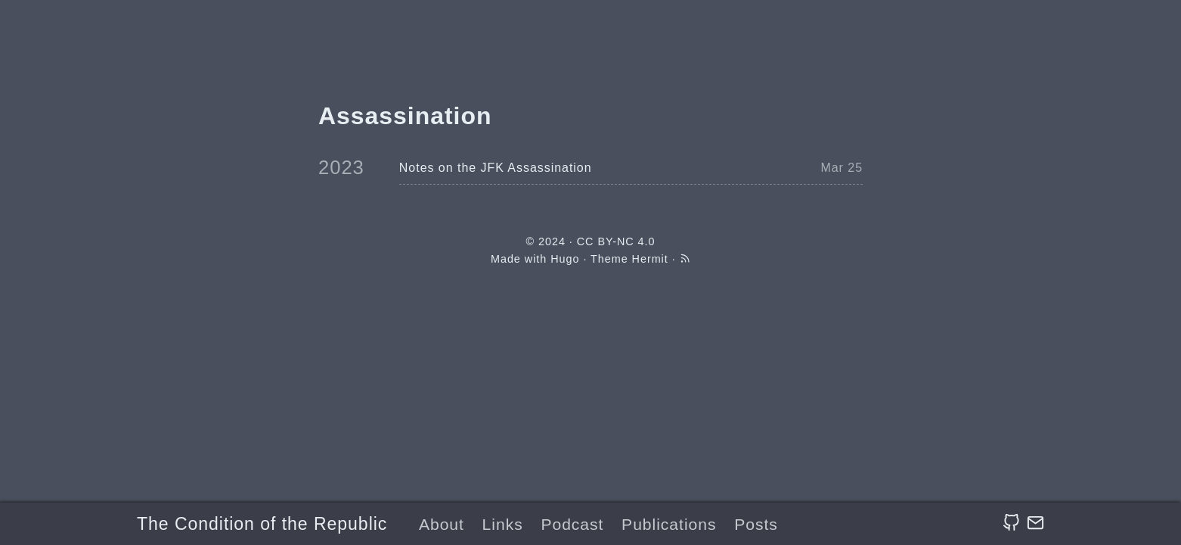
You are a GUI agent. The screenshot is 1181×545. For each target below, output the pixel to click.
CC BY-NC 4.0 (616, 241)
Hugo (564, 259)
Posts (756, 524)
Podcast (572, 524)
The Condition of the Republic (262, 524)
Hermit (650, 259)
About (441, 524)
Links (502, 524)
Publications (668, 524)
